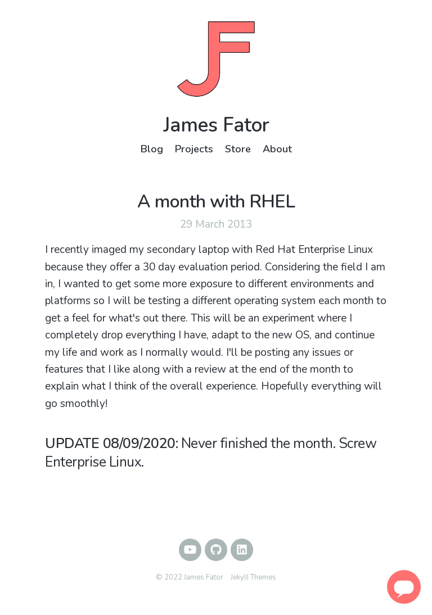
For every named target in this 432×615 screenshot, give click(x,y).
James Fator (216, 125)
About (277, 149)
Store (238, 149)
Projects (194, 149)
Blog (152, 149)
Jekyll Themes (253, 577)
